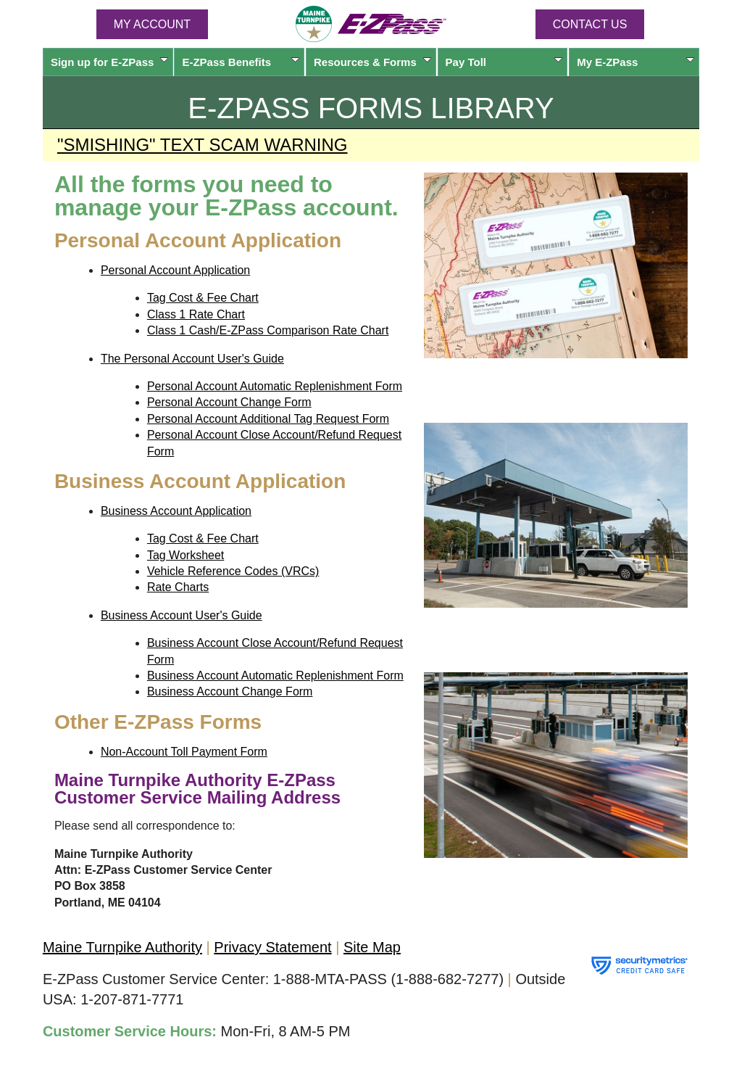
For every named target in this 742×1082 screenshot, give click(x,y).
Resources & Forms (372, 62)
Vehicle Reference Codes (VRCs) (233, 571)
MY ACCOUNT (152, 24)
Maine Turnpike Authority (122, 947)
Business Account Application (176, 511)
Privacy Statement (272, 947)
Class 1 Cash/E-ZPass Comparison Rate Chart (267, 330)
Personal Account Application (175, 270)
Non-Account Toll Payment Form (184, 752)
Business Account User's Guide (181, 615)
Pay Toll (504, 62)
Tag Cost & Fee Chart (203, 298)
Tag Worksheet (185, 555)
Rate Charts (178, 587)
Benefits (240, 62)
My (635, 62)
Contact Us (590, 24)
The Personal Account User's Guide (192, 358)
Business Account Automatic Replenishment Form (275, 675)
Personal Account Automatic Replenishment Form (274, 386)
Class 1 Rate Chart (196, 314)
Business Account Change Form (230, 691)
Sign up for (109, 62)
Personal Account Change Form (229, 402)
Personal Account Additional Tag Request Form (268, 419)
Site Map (372, 947)
